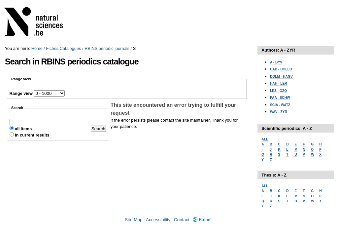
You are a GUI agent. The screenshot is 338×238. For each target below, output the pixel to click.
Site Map (134, 219)
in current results (32, 135)
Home (37, 48)
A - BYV (276, 62)
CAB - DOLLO (281, 69)
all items (23, 128)
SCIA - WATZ (280, 105)
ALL (264, 139)
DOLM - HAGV (281, 76)
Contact (181, 219)
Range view (21, 93)
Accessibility (158, 219)
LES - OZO (278, 91)
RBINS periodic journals (106, 48)
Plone (202, 219)
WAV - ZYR (278, 112)
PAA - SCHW (280, 97)
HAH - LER (278, 83)
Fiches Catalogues (63, 48)
